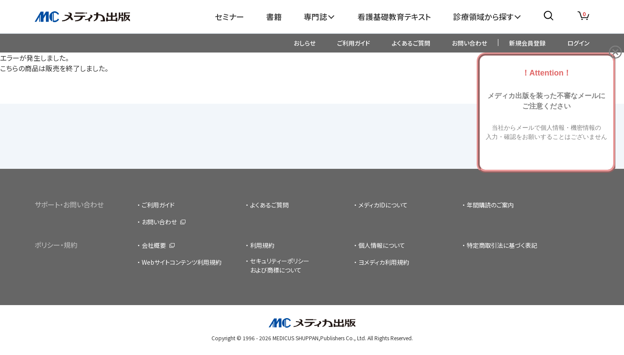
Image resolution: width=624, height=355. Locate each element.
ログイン (578, 43)
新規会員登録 (527, 43)
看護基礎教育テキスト (394, 16)
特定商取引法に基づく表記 (502, 245)
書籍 (274, 16)
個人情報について (381, 245)
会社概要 (154, 245)
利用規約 (262, 245)
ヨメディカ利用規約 (383, 262)
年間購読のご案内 (490, 205)
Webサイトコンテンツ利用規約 (181, 262)
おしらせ (304, 43)
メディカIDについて (383, 205)
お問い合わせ (469, 43)
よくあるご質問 (411, 43)
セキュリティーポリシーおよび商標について (279, 265)
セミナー (229, 16)
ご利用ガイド (353, 43)
